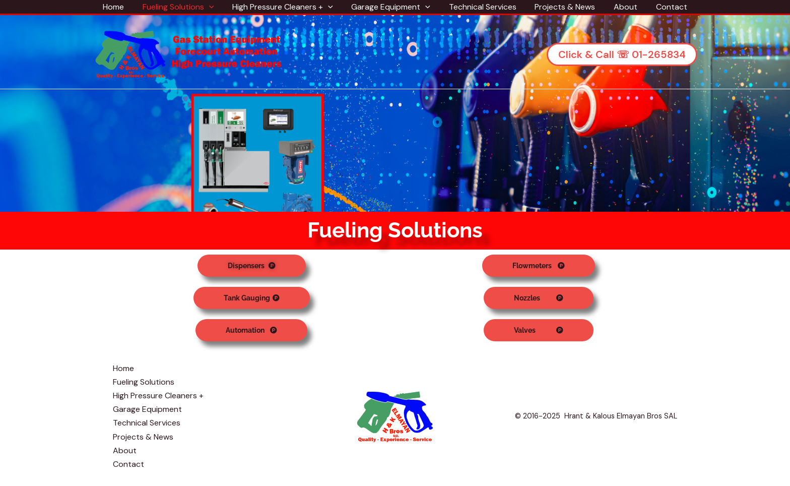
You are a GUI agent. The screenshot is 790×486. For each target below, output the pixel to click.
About (619, 7)
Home (122, 7)
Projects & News (561, 7)
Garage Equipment (392, 7)
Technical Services (481, 7)
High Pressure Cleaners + (286, 7)
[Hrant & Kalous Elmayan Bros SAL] (189, 53)
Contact (663, 7)
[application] (215, 7)
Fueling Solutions (184, 7)
